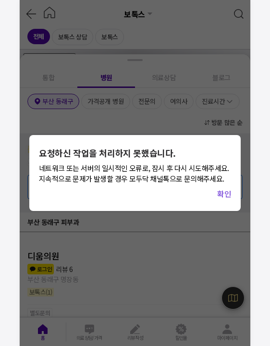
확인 (224, 193)
